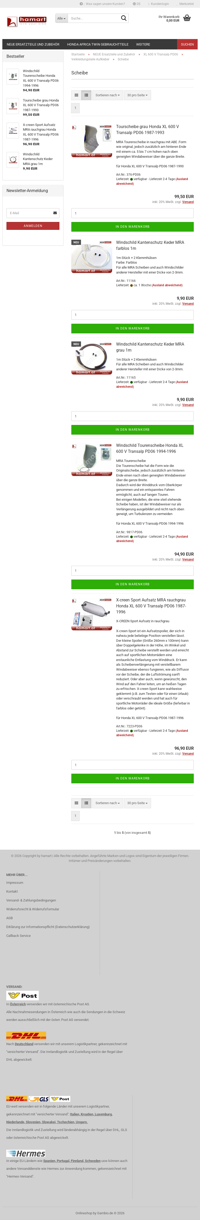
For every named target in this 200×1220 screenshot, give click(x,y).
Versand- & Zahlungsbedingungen (31, 900)
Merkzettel (185, 4)
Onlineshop (84, 1213)
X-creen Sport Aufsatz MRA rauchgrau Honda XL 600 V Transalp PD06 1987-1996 (151, 606)
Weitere (143, 44)
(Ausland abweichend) (167, 285)
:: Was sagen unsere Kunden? (102, 4)
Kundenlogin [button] (158, 4)
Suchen (187, 44)
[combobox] (107, 95)
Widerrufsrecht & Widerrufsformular (32, 909)
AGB (9, 918)
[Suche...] (61, 18)
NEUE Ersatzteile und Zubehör (33, 44)
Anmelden (33, 226)
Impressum (14, 883)
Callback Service (18, 936)
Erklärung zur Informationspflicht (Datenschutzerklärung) (48, 927)
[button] (137, 4)
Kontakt (12, 891)
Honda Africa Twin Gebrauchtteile (97, 44)
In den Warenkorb (132, 226)
